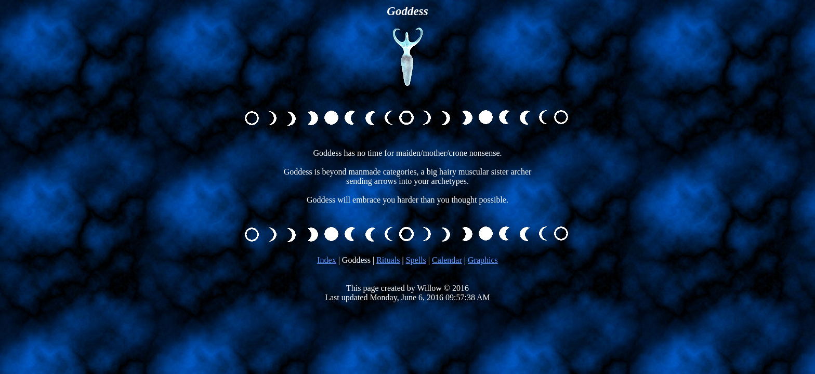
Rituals (388, 260)
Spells (416, 260)
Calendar (447, 260)
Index (326, 260)
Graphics (483, 260)
